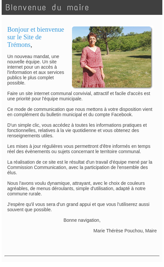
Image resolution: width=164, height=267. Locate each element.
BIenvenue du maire (47, 7)
